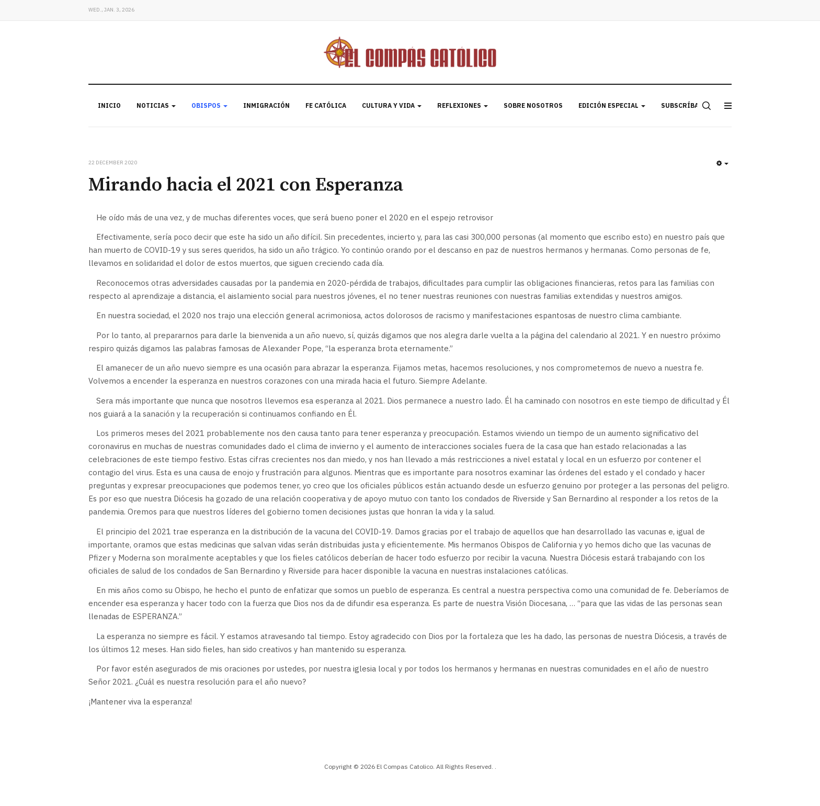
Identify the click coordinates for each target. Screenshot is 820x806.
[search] (705, 106)
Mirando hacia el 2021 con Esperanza (245, 185)
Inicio (109, 105)
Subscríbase (684, 105)
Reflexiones (462, 105)
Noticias (156, 105)
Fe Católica (325, 105)
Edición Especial (611, 105)
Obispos (209, 105)
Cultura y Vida (392, 105)
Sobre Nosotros (533, 105)
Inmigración (266, 105)
